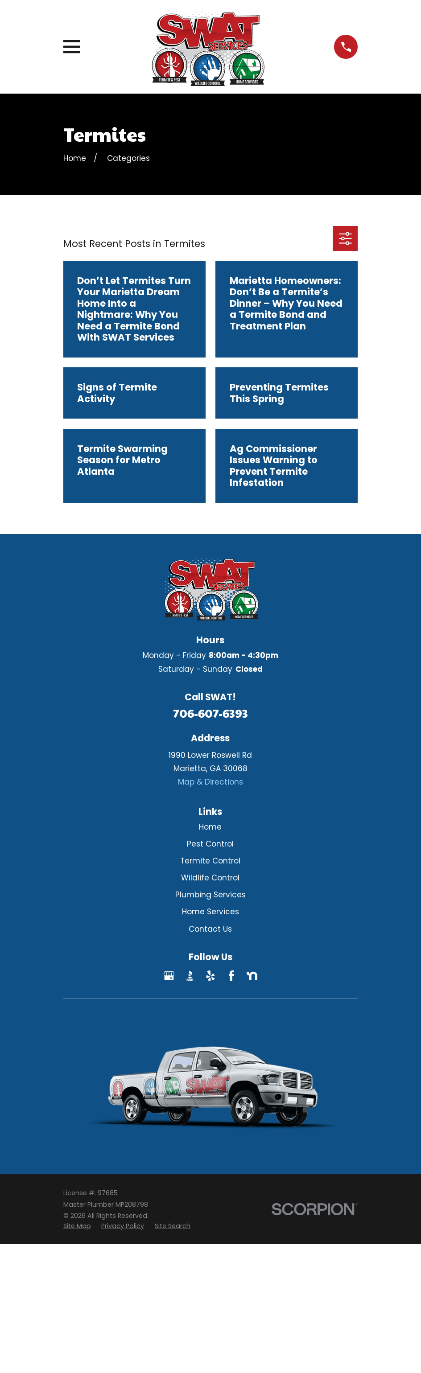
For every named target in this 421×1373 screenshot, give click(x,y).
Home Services (210, 911)
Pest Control (210, 844)
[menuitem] (77, 1226)
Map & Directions (210, 782)
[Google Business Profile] (169, 975)
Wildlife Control (210, 877)
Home (210, 827)
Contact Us (210, 929)
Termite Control (210, 860)
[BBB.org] (190, 975)
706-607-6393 (210, 713)
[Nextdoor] (252, 975)
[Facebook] (231, 975)
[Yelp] (210, 975)
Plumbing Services (210, 894)
